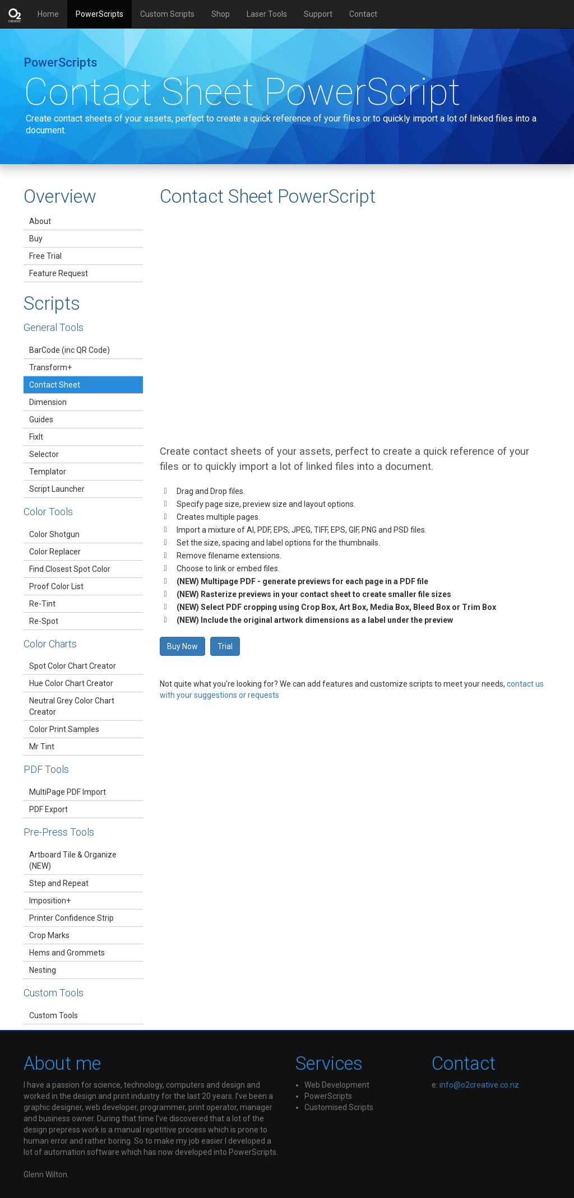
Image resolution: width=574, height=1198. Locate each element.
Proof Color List (56, 586)
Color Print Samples (64, 729)
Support (318, 14)
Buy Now (182, 646)
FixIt (36, 436)
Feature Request (58, 273)
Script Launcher (57, 488)
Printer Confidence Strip (71, 917)
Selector (44, 454)
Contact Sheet (54, 384)
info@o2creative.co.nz (479, 1084)
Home (52, 13)
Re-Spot (43, 621)
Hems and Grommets (67, 952)
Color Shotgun (54, 534)
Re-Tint (42, 603)
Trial (225, 646)
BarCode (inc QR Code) (69, 350)
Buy (36, 238)
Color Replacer (55, 551)
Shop (220, 14)
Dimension (48, 402)
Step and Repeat (59, 883)
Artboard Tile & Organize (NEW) (73, 860)
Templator (47, 471)
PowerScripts (99, 14)
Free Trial (45, 255)
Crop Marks (49, 935)
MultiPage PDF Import (67, 791)
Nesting (42, 970)
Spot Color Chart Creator (72, 665)
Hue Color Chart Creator (71, 683)
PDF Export (48, 809)
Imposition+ (50, 900)
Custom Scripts (167, 14)
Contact (363, 14)
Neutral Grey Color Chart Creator (71, 706)
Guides (41, 419)
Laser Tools (267, 14)
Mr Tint (41, 746)
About (40, 221)
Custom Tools (53, 1015)
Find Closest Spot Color (69, 569)
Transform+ (50, 367)
